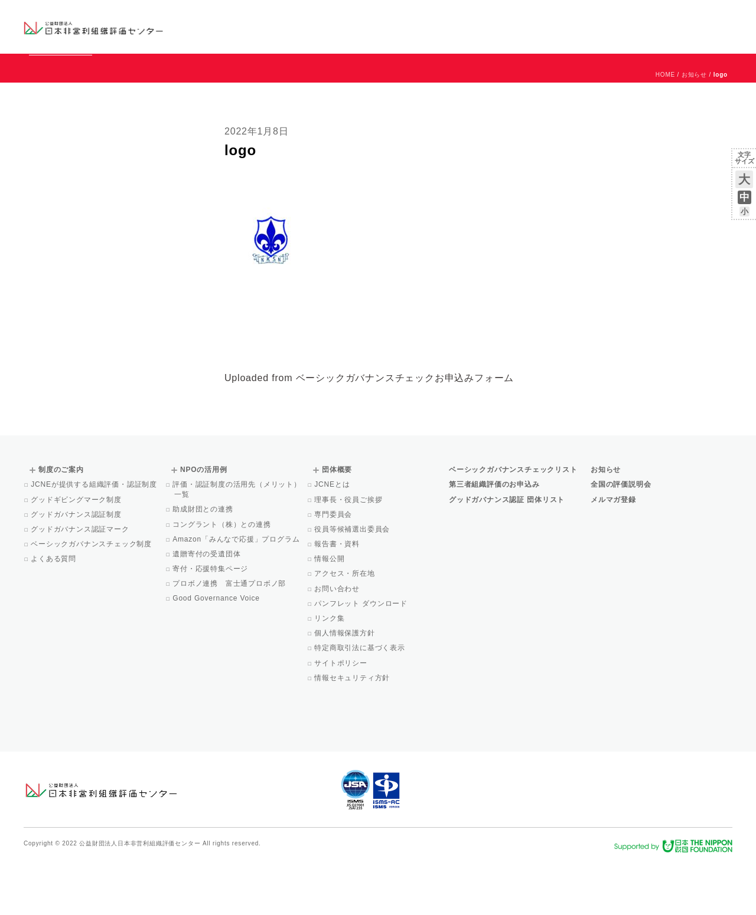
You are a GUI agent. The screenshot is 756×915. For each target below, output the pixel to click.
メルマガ (625, 35)
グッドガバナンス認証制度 (77, 568)
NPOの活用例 (524, 26)
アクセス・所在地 (345, 627)
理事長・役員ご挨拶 (349, 553)
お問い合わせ (685, 16)
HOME (665, 128)
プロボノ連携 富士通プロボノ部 (230, 637)
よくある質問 (54, 612)
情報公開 (330, 612)
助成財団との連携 (203, 563)
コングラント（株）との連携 (222, 578)
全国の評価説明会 (621, 538)
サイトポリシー (341, 717)
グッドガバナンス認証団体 (232, 26)
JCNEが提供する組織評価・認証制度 (94, 538)
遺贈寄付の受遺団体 (207, 608)
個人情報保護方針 (345, 687)
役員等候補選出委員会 (353, 583)
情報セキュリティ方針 (353, 731)
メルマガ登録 (613, 553)
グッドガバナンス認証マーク (80, 583)
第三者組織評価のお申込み (494, 538)
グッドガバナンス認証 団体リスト (507, 553)
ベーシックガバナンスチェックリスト (340, 26)
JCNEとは (333, 538)
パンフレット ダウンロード (362, 657)
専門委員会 (334, 568)
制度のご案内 (439, 26)
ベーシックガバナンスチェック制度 (92, 597)
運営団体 (645, 16)
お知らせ (612, 16)
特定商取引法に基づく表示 (360, 701)
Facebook (594, 35)
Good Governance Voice (217, 652)
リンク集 (330, 672)
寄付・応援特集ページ (211, 622)
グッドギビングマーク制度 (77, 553)
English (721, 16)
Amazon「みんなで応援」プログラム (236, 593)
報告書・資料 (338, 597)
